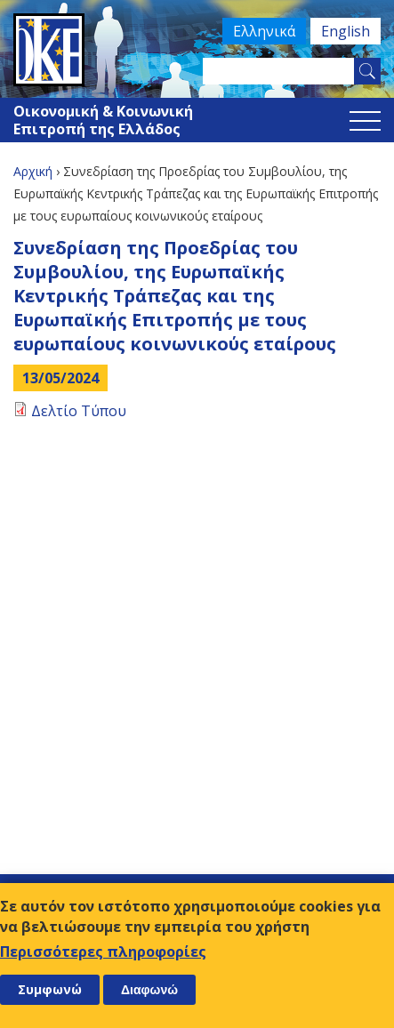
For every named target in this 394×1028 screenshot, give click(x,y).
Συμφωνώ (50, 989)
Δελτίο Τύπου (78, 411)
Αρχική (32, 171)
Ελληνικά (264, 31)
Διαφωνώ (149, 990)
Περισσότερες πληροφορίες (103, 951)
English (345, 31)
